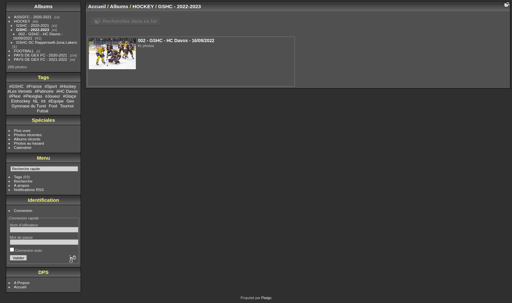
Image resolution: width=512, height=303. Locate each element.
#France (34, 86)
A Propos (22, 282)
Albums (43, 6)
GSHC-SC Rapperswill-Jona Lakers (46, 42)
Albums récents (27, 139)
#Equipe (56, 101)
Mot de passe (21, 237)
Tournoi (66, 106)
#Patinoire (44, 91)
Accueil (20, 287)
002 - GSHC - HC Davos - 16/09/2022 (176, 40)
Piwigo (266, 298)
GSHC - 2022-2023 (32, 29)
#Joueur (52, 96)
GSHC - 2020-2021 (32, 25)
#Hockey (68, 86)
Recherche (23, 181)
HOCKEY (22, 21)
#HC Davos (67, 91)
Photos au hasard (29, 143)
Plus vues (22, 130)
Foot (53, 106)
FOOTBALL (24, 51)
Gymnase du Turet (29, 106)
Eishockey (20, 101)
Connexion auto (26, 250)
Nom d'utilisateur (24, 225)
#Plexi (15, 96)
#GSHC (16, 86)
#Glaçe (69, 96)
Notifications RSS (29, 189)
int (43, 101)
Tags (18, 177)
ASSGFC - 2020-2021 (33, 17)
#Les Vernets (20, 91)
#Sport (51, 86)
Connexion (23, 210)
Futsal (42, 110)
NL (35, 101)
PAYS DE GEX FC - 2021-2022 (40, 59)
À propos (21, 185)
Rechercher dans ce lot (130, 21)
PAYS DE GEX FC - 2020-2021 (40, 55)
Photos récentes (28, 135)
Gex (70, 101)
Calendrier (23, 147)
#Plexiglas (32, 96)
